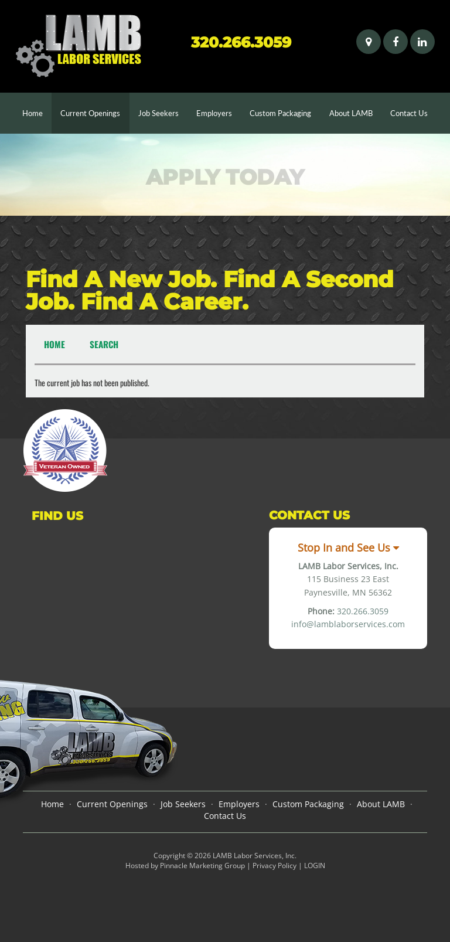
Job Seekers (158, 113)
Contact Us (409, 113)
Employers (214, 113)
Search (104, 344)
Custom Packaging (280, 113)
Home (36, 112)
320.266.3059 (241, 42)
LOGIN (314, 865)
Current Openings (90, 113)
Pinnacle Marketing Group (202, 865)
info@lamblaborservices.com (348, 624)
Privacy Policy (274, 865)
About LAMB (351, 113)
